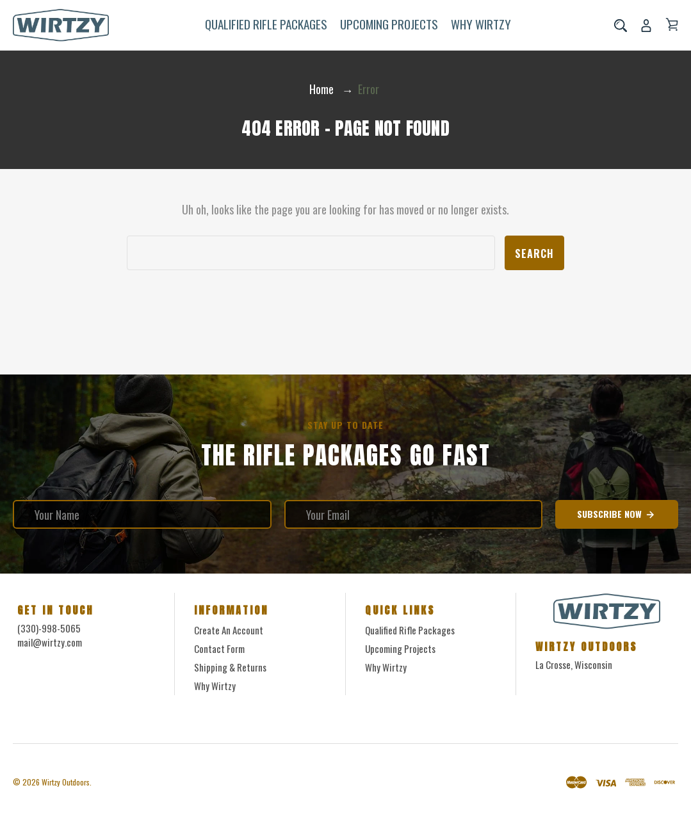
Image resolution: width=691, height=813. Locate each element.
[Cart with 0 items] (671, 24)
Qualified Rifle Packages (266, 24)
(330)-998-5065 (49, 628)
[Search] (620, 25)
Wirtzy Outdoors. (67, 782)
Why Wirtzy (481, 24)
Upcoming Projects (389, 24)
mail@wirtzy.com (49, 643)
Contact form (219, 648)
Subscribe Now (616, 514)
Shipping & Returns (230, 667)
